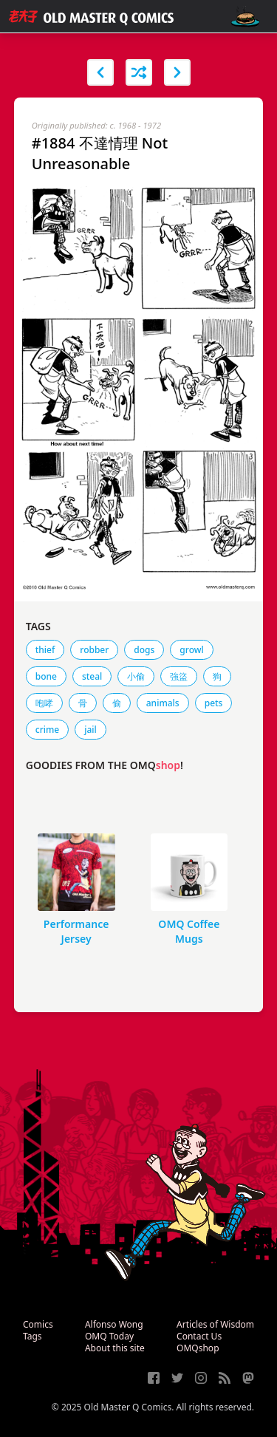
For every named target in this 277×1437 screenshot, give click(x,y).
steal (92, 676)
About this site (115, 1348)
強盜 (179, 676)
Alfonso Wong (114, 1324)
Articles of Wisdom (215, 1324)
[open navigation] (245, 16)
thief (45, 650)
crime (47, 729)
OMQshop (198, 1348)
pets (214, 703)
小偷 (136, 676)
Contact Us (199, 1336)
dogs (144, 650)
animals (162, 703)
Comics (38, 1324)
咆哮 (44, 703)
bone (46, 676)
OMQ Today (109, 1336)
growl (191, 650)
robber (94, 650)
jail (90, 729)
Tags (32, 1336)
